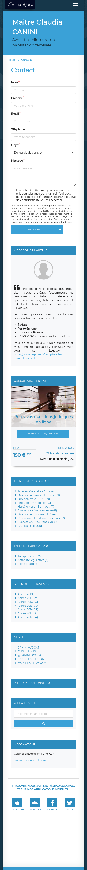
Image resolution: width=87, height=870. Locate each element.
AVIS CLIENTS (27, 651)
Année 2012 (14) (28, 617)
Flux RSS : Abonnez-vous (36, 683)
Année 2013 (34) (28, 613)
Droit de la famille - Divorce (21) (39, 495)
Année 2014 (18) (28, 609)
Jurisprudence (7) (29, 556)
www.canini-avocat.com (30, 760)
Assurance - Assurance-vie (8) (37, 510)
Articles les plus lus (30, 525)
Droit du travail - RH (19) (34, 499)
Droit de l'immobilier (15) (34, 503)
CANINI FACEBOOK (31, 659)
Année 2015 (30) (28, 605)
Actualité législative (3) (33, 560)
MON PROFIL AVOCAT (33, 663)
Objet (15, 145)
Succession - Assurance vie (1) (37, 522)
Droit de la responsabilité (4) (37, 514)
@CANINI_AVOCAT (30, 655)
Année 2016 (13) (28, 602)
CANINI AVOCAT (28, 647)
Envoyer (45, 229)
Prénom (16, 98)
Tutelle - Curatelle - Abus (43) (37, 491)
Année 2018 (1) (27, 594)
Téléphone (18, 129)
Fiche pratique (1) (29, 564)
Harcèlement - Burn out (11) (36, 506)
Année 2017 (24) (28, 598)
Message (17, 160)
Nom (14, 82)
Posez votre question (43, 433)
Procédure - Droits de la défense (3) (41, 518)
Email (15, 114)
